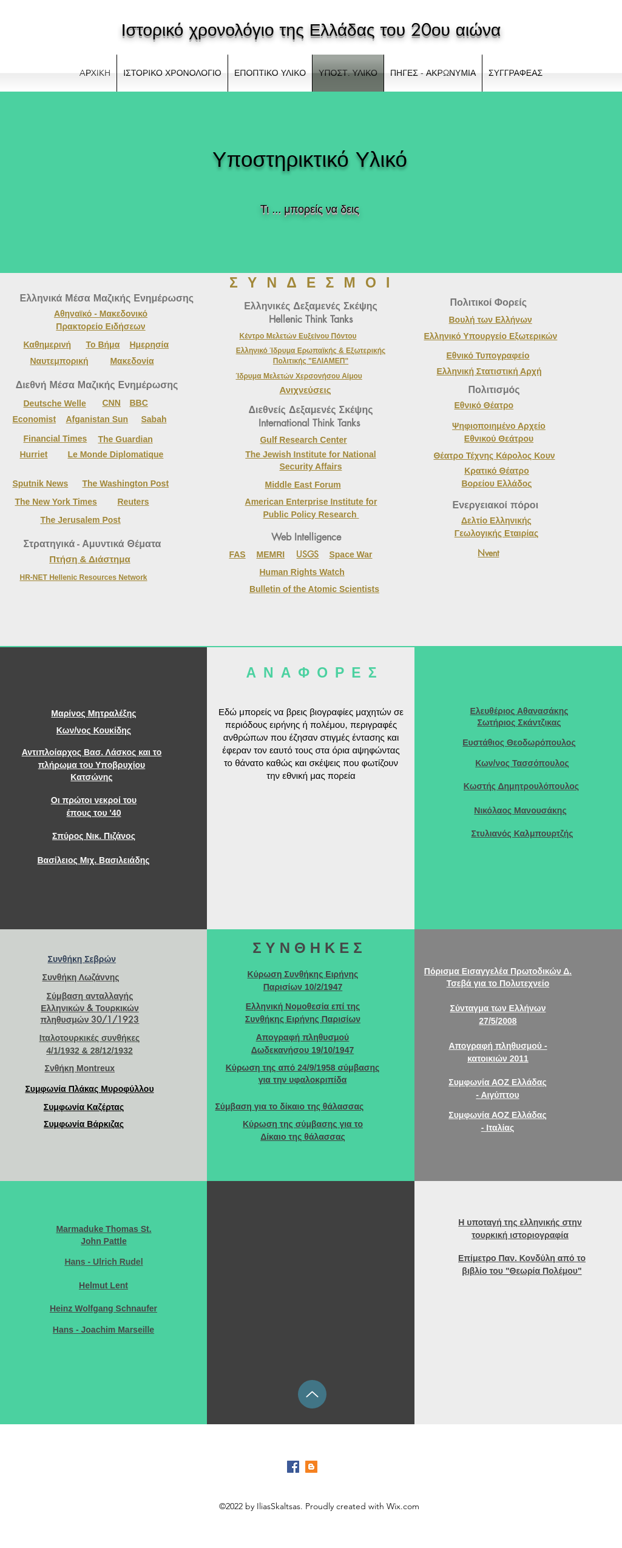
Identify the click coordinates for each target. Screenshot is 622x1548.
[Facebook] (293, 1467)
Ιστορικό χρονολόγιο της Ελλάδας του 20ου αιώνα (311, 30)
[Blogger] (311, 1467)
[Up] (312, 1394)
